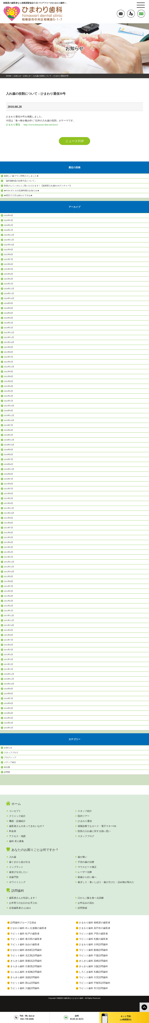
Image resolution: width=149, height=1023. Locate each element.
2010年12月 (9, 674)
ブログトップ (10, 757)
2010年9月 (8, 688)
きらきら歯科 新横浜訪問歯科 (26, 960)
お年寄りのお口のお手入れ (23, 903)
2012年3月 (8, 601)
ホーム (16, 803)
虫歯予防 (14, 877)
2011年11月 (9, 620)
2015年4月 (8, 503)
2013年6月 (8, 532)
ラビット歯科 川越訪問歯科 (24, 988)
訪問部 (7, 772)
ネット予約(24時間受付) (126, 1018)
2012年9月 (8, 576)
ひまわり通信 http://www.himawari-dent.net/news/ (32, 124)
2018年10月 (9, 445)
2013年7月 (8, 527)
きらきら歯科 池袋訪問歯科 (24, 977)
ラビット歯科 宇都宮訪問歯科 (94, 982)
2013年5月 (8, 537)
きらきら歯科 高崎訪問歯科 (93, 960)
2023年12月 (9, 332)
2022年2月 (8, 396)
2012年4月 (8, 596)
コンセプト (15, 811)
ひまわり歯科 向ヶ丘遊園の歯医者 (28, 928)
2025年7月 (8, 259)
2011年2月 (8, 664)
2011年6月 (8, 645)
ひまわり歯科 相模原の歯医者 (94, 922)
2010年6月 (8, 703)
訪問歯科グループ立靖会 (23, 922)
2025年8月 (8, 254)
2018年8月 (8, 454)
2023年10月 (9, 342)
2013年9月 (8, 518)
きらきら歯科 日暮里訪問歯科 (26, 966)
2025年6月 (8, 264)
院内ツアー (83, 816)
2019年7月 (8, 425)
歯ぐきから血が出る (19, 862)
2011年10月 (9, 625)
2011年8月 (8, 635)
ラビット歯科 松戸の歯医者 (24, 933)
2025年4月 (8, 274)
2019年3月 (8, 435)
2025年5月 (8, 269)
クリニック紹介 (17, 816)
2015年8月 (8, 484)
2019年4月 (8, 430)
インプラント (16, 867)
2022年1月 (8, 401)
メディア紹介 (10, 762)
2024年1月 (8, 327)
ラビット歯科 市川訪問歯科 (93, 988)
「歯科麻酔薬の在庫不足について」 (20, 181)
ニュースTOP (74, 141)
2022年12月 (9, 366)
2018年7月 (8, 459)
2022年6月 (8, 381)
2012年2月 (8, 606)
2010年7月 (8, 698)
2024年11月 (9, 293)
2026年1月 (8, 230)
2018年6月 (8, 464)
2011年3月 (8, 659)
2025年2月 (8, 279)
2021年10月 (9, 405)
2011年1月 (8, 669)
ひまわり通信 (85, 821)
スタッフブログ (11, 752)
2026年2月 (8, 225)
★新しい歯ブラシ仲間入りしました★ (21, 176)
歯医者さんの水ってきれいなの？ (26, 826)
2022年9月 (8, 371)
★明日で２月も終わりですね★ (18, 195)
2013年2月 (8, 552)
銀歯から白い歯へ (87, 877)
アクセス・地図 (17, 836)
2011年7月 (8, 640)
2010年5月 (8, 708)
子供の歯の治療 (86, 862)
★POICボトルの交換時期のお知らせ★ (21, 190)
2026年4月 (8, 215)
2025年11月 (9, 240)
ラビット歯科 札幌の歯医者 (93, 939)
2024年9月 (8, 303)
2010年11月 (9, 679)
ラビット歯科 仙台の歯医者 (24, 944)
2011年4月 (8, 654)
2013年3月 (8, 547)
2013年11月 (9, 508)
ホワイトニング (17, 882)
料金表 (12, 831)
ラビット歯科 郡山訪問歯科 (24, 982)
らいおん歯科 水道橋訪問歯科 (26, 971)
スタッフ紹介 (85, 811)
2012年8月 (8, 581)
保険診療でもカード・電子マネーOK (97, 826)
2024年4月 (8, 318)
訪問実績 (82, 908)
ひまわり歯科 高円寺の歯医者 (94, 928)
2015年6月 (8, 493)
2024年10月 (9, 298)
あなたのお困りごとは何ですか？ (35, 849)
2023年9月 (8, 347)
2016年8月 (8, 474)
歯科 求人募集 (16, 841)
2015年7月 (8, 488)
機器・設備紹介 (17, 821)
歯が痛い (82, 857)
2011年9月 (8, 630)
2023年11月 (9, 337)
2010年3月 (8, 718)
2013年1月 (8, 557)
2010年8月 (8, 693)
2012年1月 (8, 610)
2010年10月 (9, 684)
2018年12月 (9, 440)
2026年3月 (8, 220)
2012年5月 (8, 591)
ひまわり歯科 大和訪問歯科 (93, 944)
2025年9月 (8, 249)
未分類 (7, 767)
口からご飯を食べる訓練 (91, 898)
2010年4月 (8, 713)
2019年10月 (9, 420)
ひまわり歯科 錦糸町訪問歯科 (26, 950)
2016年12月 (9, 469)
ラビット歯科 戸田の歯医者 (93, 933)
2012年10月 (9, 571)
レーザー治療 (85, 872)
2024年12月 (9, 288)
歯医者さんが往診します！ (23, 898)
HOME (8, 76)
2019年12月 (9, 415)
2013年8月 (8, 523)
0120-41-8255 (77, 1017)
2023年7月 (8, 357)
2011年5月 (8, 649)
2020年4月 (8, 410)
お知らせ (17, 76)
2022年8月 (8, 376)
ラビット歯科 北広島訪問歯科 (26, 955)
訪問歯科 (17, 890)
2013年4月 (8, 542)
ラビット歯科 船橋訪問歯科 (93, 950)
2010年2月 (8, 723)
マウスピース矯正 (87, 867)
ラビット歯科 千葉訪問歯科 (93, 955)
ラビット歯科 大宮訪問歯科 (93, 977)
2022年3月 (8, 391)
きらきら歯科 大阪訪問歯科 (93, 966)
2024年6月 (8, 313)
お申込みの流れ (86, 903)
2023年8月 (8, 352)
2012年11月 (9, 566)
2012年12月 (9, 562)
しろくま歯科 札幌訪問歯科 (93, 971)
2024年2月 (8, 323)
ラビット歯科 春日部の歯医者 (26, 939)
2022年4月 (8, 386)
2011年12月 (9, 615)
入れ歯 (12, 857)
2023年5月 (8, 362)
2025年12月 (9, 235)
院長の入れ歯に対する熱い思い (94, 831)
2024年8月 (8, 308)
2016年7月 (8, 479)
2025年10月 (9, 244)
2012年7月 (8, 586)
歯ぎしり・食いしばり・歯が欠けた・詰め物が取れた (106, 882)
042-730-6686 (27, 1017)
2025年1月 (8, 284)
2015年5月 (8, 498)
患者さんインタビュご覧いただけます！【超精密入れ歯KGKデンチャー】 (38, 185)
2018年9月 (8, 449)
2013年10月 (9, 513)
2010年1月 (8, 727)
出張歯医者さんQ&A (20, 908)
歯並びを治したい (18, 872)
